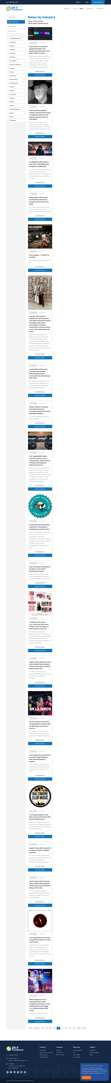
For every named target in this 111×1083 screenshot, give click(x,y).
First (30, 1028)
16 (58, 1028)
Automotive (13, 42)
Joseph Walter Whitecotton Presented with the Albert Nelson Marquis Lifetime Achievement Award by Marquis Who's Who (39, 374)
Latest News (11, 17)
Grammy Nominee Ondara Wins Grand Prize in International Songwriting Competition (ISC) (39, 527)
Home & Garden (14, 83)
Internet (12, 90)
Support (92, 1047)
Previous (36, 1028)
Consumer (12, 53)
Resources (76, 1047)
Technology (13, 120)
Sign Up (78, 2)
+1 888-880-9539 (12, 2)
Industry (12, 87)
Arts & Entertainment (15, 38)
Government (13, 75)
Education (12, 57)
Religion (12, 105)
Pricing (75, 8)
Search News (12, 31)
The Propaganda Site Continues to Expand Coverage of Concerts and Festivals (40, 940)
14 (50, 1028)
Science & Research (15, 109)
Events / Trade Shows (15, 64)
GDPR (103, 1073)
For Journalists (76, 1057)
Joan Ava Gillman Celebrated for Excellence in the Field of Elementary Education (40, 569)
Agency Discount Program (46, 1052)
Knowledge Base (77, 1050)
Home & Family (13, 79)
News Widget (76, 1054)
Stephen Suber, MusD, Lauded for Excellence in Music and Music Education (40, 850)
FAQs (91, 1054)
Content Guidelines (94, 1052)
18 (66, 1028)
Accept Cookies (86, 1077)
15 (54, 1028)
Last (84, 1028)
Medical (12, 101)
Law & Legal (13, 94)
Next (79, 1028)
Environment (13, 60)
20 (74, 1028)
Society (12, 113)
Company (59, 1047)
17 (62, 1028)
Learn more (101, 1071)
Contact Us (100, 8)
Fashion (12, 72)
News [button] (81, 8)
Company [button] (67, 8)
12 (42, 1028)
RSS (74, 1052)
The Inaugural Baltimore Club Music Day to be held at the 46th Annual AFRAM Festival (40, 817)
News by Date (12, 26)
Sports (11, 116)
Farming (12, 68)
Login (87, 2)
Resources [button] (90, 8)
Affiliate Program (44, 1057)
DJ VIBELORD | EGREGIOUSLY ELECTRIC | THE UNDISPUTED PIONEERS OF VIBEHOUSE (39, 164)
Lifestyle (12, 98)
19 (70, 1028)
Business (12, 46)
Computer (12, 49)
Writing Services (44, 1054)
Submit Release (98, 2)
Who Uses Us (59, 1052)
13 (46, 1028)
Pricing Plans (43, 1050)
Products (43, 1047)
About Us (58, 1050)
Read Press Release (40, 75)
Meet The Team (60, 1054)
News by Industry (13, 21)
